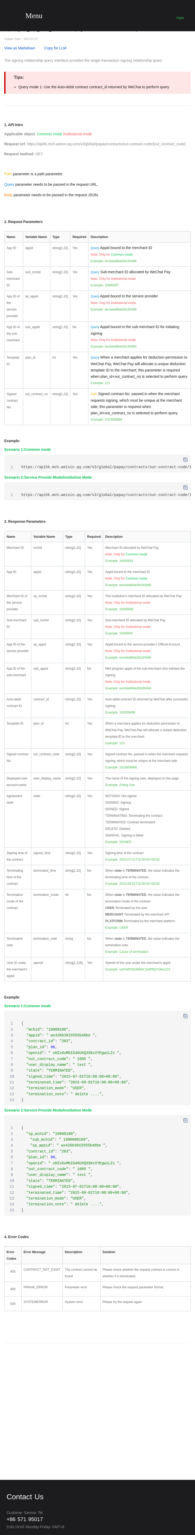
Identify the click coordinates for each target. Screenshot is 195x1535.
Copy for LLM (55, 48)
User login (180, 15)
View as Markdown (19, 48)
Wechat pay (98, 14)
